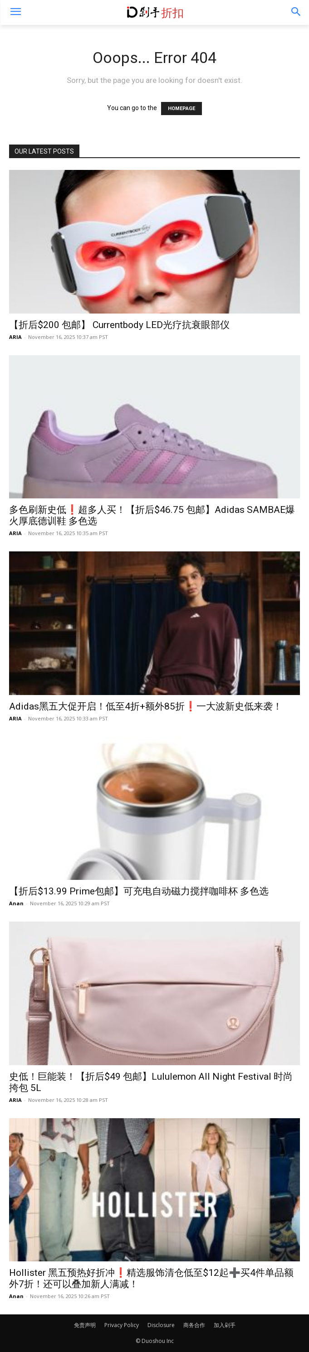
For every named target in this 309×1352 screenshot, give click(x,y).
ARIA (15, 336)
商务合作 (194, 1325)
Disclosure (161, 1325)
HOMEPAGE (181, 108)
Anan (16, 903)
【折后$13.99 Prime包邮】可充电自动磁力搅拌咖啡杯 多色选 (139, 891)
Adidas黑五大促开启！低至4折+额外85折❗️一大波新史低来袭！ (145, 706)
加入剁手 (224, 1325)
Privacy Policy (121, 1325)
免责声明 (85, 1325)
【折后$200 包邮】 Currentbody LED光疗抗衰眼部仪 (119, 324)
